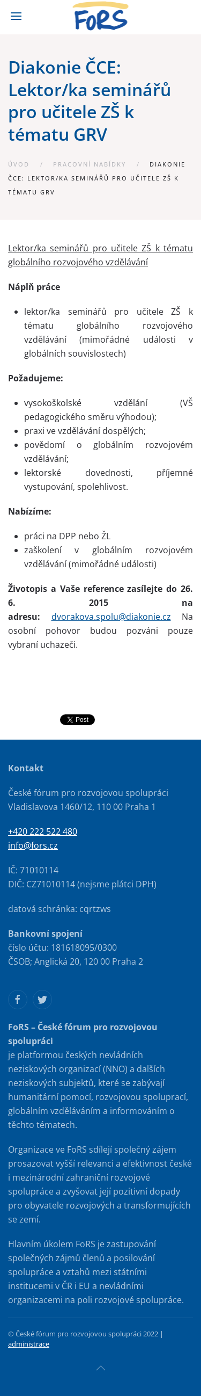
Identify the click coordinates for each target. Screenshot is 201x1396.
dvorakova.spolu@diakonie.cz (111, 617)
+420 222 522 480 (42, 831)
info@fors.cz (33, 845)
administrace (28, 1344)
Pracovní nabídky (89, 164)
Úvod (18, 164)
